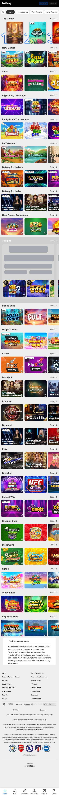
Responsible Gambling (39, 677)
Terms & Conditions (38, 673)
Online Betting (36, 698)
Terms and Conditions (13, 714)
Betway (4, 680)
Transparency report (40, 719)
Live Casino (22, 12)
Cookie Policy (7, 684)
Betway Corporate (8, 688)
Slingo (4, 698)
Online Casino (36, 688)
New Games (51, 12)
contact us (30, 729)
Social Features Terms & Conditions (23, 719)
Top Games (37, 12)
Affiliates (34, 684)
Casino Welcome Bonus (11, 677)
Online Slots (35, 691)
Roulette (5, 695)
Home (10, 12)
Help (4, 673)
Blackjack (34, 695)
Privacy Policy (36, 680)
